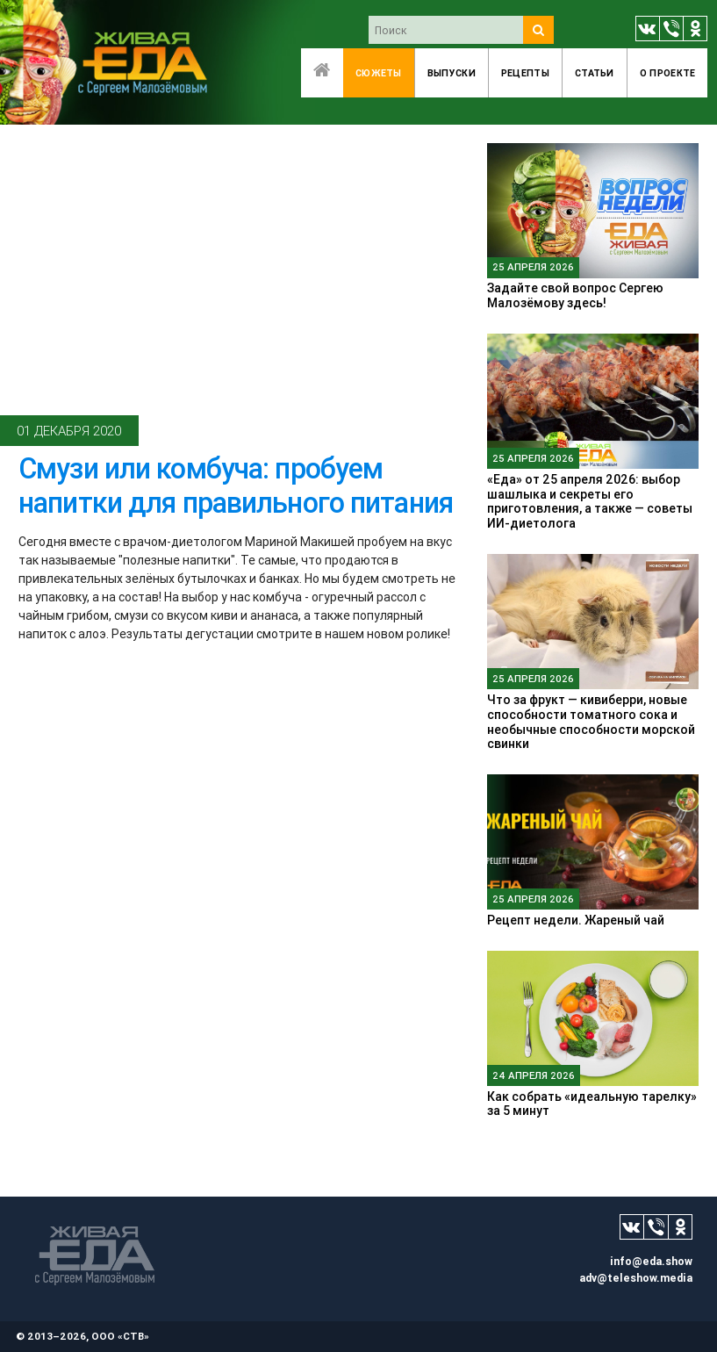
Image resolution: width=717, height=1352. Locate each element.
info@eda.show (651, 1261)
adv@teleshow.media (635, 1277)
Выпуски (451, 73)
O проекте (668, 73)
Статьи (594, 73)
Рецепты (525, 73)
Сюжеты (378, 73)
